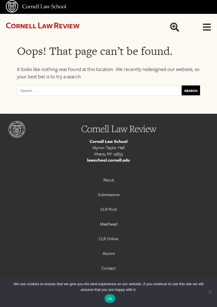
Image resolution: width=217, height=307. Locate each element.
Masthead (108, 224)
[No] (210, 292)
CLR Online (108, 238)
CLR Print (108, 209)
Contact (108, 268)
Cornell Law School (108, 141)
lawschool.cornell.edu (108, 160)
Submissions (109, 194)
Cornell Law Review (42, 25)
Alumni (109, 253)
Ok (109, 299)
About (108, 180)
